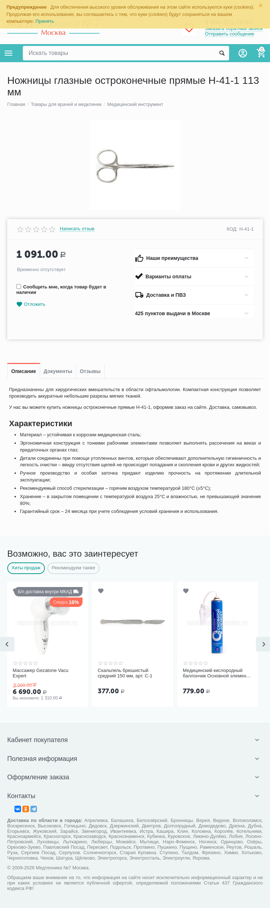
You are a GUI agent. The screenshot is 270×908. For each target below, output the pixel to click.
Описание (23, 371)
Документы (58, 371)
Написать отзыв (77, 228)
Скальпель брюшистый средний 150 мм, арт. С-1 (125, 673)
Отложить (30, 304)
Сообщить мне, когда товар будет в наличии (61, 289)
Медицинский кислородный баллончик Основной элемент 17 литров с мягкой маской (215, 673)
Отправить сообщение (229, 34)
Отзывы (90, 371)
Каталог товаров (9, 53)
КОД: (232, 229)
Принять (44, 21)
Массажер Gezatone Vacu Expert (40, 673)
